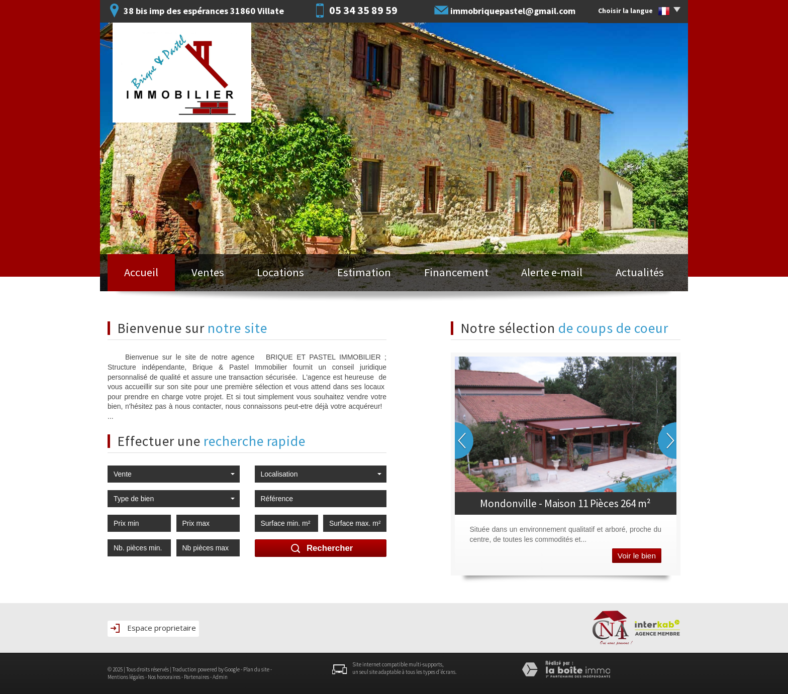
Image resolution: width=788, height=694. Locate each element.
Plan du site (256, 669)
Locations (280, 272)
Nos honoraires (164, 676)
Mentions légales (126, 676)
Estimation (364, 272)
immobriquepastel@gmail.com (512, 11)
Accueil (141, 272)
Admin (220, 676)
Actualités (640, 272)
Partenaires (196, 676)
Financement (456, 272)
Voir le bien (637, 555)
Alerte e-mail (551, 272)
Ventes (207, 272)
